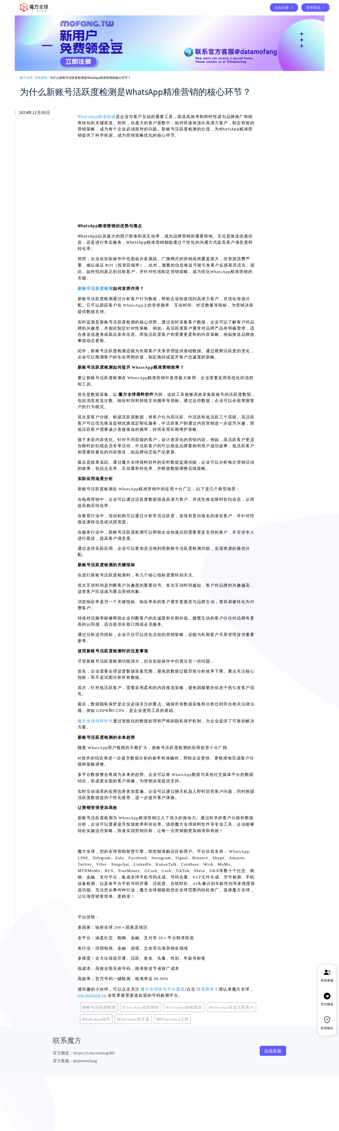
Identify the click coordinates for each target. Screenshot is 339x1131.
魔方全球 (26, 78)
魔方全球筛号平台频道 (163, 989)
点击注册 (284, 7)
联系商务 (205, 989)
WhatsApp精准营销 (97, 116)
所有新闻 (41, 78)
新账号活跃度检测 (95, 288)
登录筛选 (316, 7)
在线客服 (272, 1051)
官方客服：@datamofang (75, 1060)
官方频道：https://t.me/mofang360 (83, 1053)
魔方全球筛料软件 (95, 721)
